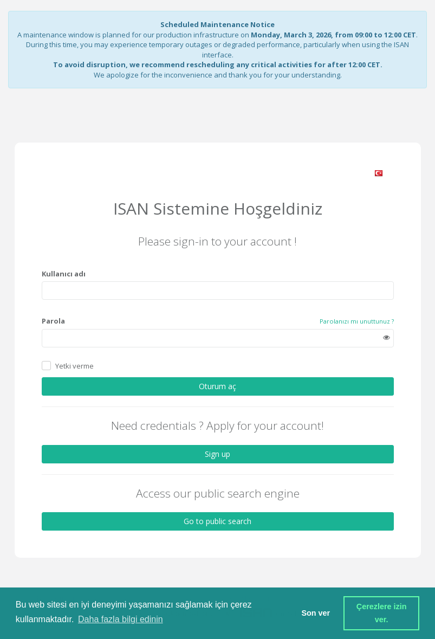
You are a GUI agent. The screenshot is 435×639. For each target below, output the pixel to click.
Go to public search (217, 521)
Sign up (217, 454)
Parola (53, 321)
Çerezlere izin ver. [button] (382, 613)
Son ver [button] (315, 613)
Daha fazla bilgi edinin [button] (120, 619)
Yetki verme (74, 366)
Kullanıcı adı (64, 274)
